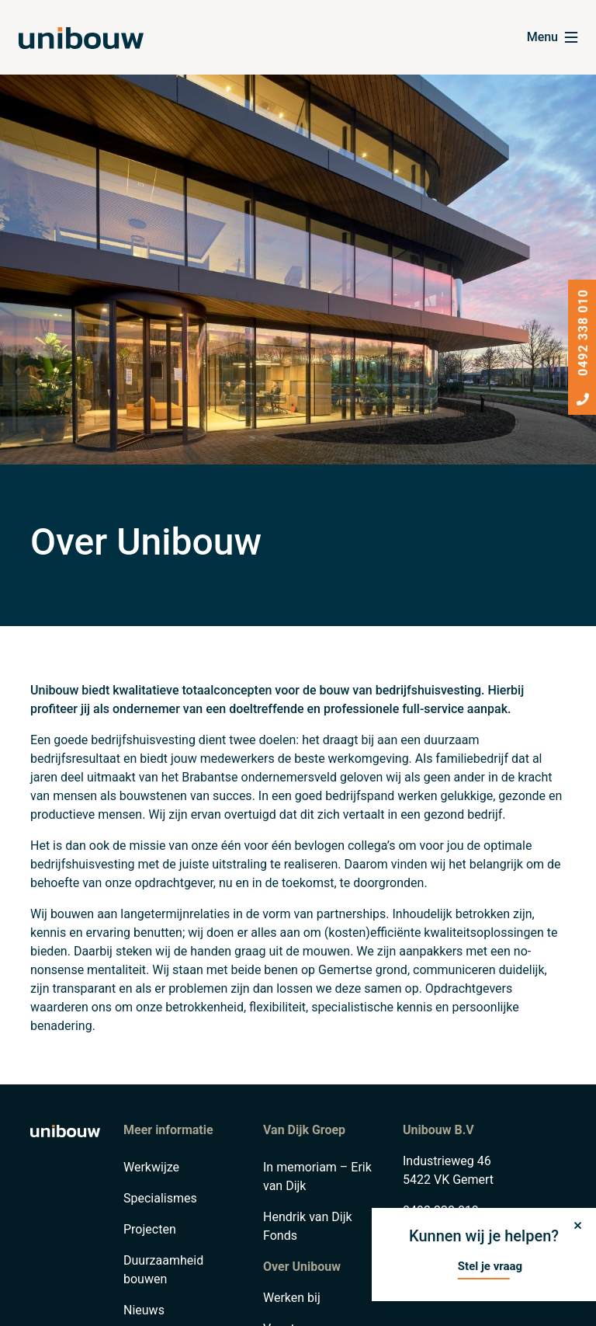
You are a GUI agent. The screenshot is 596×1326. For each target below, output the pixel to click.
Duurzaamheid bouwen (163, 1269)
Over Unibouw (302, 1266)
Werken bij (292, 1297)
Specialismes (160, 1198)
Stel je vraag (490, 1266)
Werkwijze (151, 1167)
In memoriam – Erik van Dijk (317, 1176)
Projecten (149, 1229)
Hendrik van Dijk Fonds (307, 1226)
